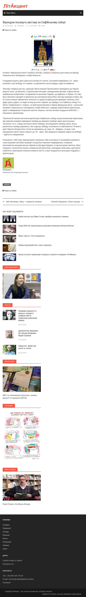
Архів (5, 549)
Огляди (6, 532)
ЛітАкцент (20, 26)
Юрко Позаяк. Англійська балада (16, 504)
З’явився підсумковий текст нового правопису (35, 245)
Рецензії (6, 535)
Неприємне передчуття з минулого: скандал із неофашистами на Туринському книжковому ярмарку (27, 315)
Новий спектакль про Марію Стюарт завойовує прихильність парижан (43, 217)
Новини (7, 184)
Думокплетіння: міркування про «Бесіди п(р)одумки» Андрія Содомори (28, 333)
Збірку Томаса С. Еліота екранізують (31, 236)
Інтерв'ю (6, 525)
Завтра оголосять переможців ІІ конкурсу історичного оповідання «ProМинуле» (47, 254)
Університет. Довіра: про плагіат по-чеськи (27, 347)
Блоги (5, 538)
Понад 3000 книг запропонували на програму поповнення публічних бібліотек (46, 226)
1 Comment (33, 26)
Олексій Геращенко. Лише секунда (65, 202)
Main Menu (10, 13)
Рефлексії (7, 528)
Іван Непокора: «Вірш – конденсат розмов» (24, 202)
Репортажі (7, 542)
